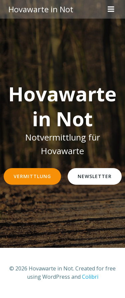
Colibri (90, 276)
